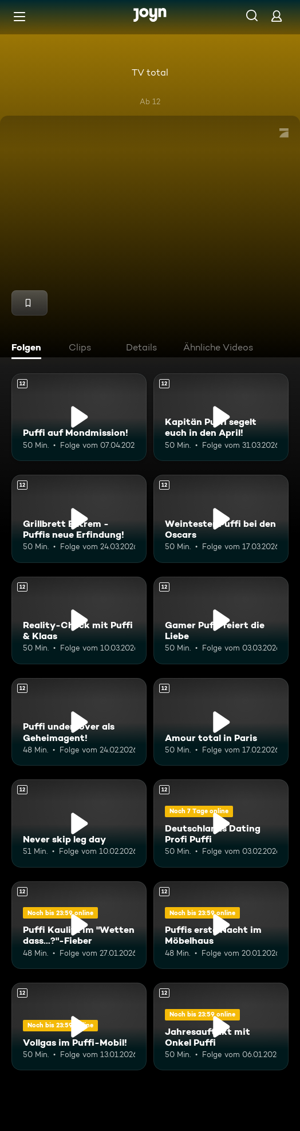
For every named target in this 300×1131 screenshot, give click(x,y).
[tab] (29, 348)
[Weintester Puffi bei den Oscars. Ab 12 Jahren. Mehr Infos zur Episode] (221, 518)
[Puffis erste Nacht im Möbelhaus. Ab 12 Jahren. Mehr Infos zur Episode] (221, 925)
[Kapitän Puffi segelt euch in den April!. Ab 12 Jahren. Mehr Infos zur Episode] (221, 417)
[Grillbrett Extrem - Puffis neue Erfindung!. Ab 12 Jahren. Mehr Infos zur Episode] (79, 518)
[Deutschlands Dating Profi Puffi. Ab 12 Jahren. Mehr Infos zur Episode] (221, 823)
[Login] (277, 16)
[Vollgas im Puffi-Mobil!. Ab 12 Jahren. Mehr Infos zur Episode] (79, 1026)
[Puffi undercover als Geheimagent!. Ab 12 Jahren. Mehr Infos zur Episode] (79, 722)
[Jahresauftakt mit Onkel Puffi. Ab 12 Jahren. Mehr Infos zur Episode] (221, 1026)
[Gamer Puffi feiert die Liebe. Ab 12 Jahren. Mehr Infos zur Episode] (221, 620)
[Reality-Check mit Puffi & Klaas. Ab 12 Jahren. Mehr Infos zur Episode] (79, 620)
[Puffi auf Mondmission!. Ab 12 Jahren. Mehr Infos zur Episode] (79, 417)
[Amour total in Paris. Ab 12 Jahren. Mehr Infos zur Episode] (221, 722)
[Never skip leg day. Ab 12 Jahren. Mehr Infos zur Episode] (79, 823)
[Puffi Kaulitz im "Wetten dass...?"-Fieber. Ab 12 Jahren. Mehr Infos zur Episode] (79, 925)
